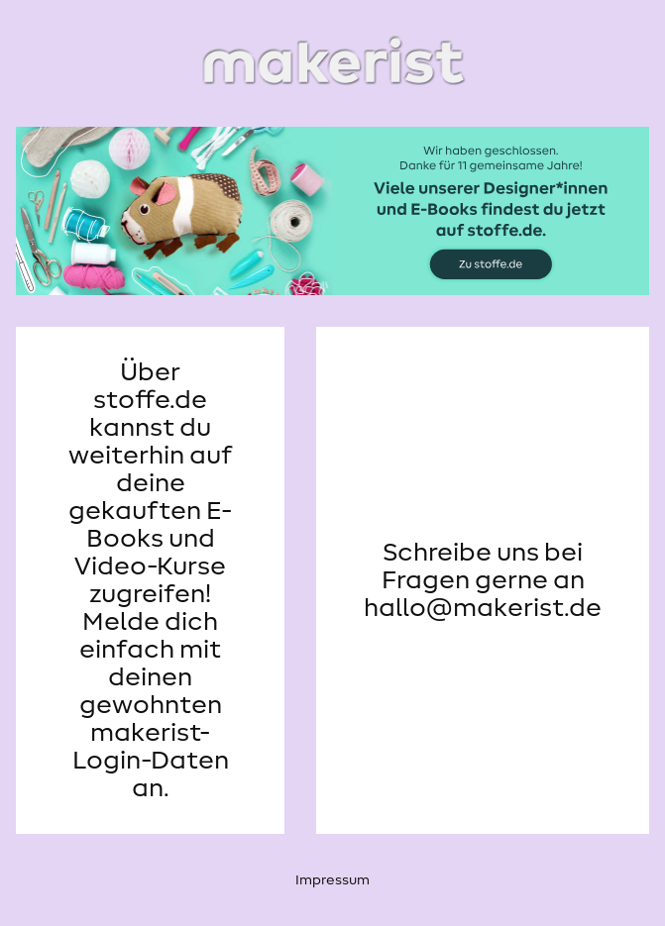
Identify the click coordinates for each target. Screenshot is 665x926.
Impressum (332, 880)
